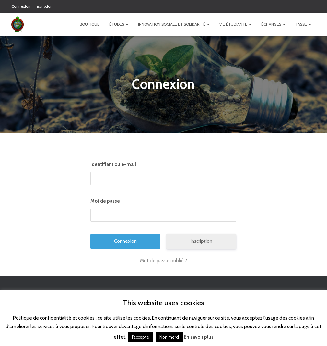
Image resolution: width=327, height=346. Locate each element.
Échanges (273, 24)
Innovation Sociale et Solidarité (174, 24)
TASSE (303, 24)
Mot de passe (105, 201)
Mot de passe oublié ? (163, 261)
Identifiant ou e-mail (113, 164)
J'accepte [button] (140, 337)
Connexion (20, 6)
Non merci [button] (169, 337)
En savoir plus (199, 337)
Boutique (89, 24)
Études (118, 24)
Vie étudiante (235, 24)
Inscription (44, 6)
